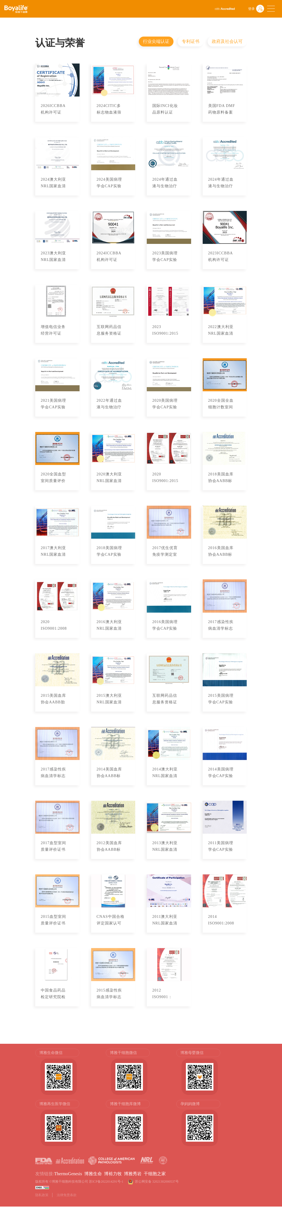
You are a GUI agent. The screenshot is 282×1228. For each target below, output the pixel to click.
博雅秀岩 (133, 1173)
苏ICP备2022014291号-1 (106, 1181)
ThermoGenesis (68, 1173)
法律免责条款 (67, 1195)
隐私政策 (41, 1195)
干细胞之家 (155, 1173)
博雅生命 (93, 1173)
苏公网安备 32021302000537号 (157, 1181)
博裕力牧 (113, 1173)
